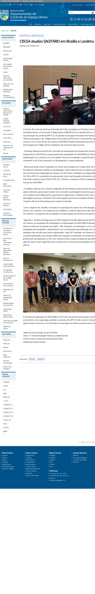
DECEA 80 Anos (30, 460)
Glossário (37, 24)
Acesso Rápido (8, 37)
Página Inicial (4, 31)
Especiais (5, 455)
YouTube (52, 460)
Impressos (5, 462)
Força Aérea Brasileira (18, 20)
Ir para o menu (17, 4)
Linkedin (52, 464)
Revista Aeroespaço (8, 466)
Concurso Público (31, 471)
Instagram (52, 455)
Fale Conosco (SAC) (87, 24)
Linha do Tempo (31, 466)
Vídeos (4, 460)
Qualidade (29, 473)
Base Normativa (30, 464)
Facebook (52, 458)
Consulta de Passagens (80, 458)
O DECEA (28, 458)
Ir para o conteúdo (6, 4)
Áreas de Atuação (5, 222)
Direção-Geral (30, 455)
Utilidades (6, 103)
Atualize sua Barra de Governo (33, 1)
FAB (30, 24)
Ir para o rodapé (39, 4)
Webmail (75, 455)
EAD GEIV (76, 462)
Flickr (51, 462)
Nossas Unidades (6, 375)
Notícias (4, 458)
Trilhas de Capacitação (80, 460)
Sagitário (41, 359)
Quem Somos (7, 159)
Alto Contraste (78, 5)
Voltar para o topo (88, 442)
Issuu (51, 466)
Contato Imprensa (59, 24)
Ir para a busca (28, 4)
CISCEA (32, 359)
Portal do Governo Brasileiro (10, 1)
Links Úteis (47, 24)
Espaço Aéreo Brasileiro (33, 469)
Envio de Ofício (73, 24)
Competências (30, 462)
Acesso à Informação (32, 475)
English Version (90, 5)
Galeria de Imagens (8, 469)
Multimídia (6, 334)
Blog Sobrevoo (6, 464)
